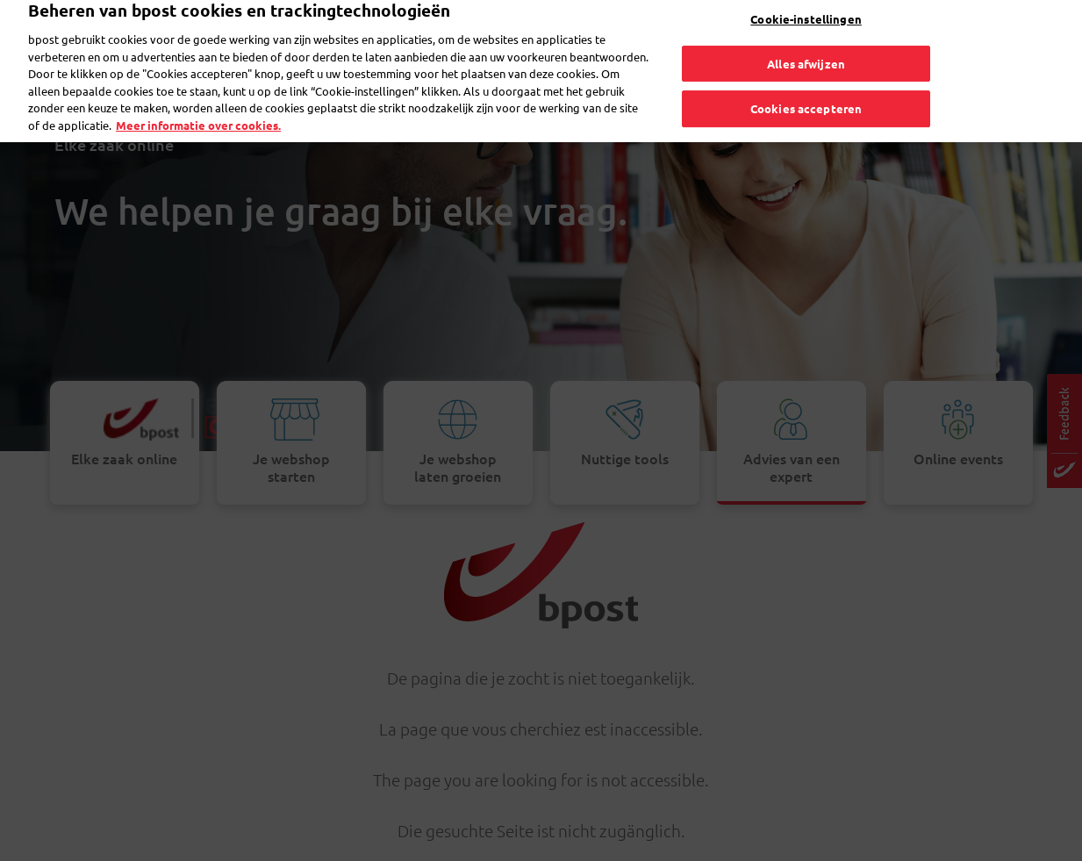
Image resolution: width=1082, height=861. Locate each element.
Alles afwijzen (806, 39)
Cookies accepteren (806, 85)
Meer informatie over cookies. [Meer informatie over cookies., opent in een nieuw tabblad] (198, 101)
